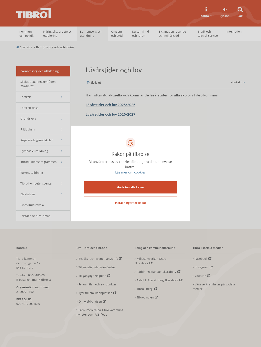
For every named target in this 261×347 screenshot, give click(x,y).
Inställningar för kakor (130, 203)
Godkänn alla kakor (130, 187)
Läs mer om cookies (130, 172)
